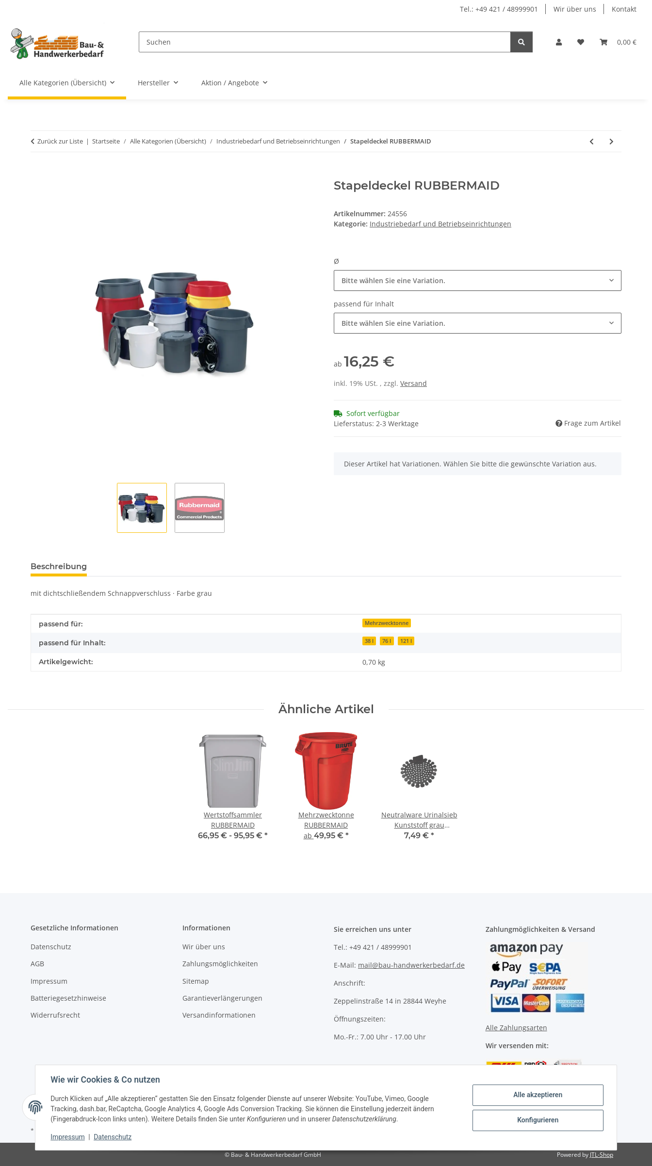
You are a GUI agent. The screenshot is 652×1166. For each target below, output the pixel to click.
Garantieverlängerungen (222, 998)
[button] (559, 42)
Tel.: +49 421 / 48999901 (499, 9)
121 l (406, 641)
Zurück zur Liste (60, 141)
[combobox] (477, 280)
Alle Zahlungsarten (516, 1027)
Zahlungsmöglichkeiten (220, 963)
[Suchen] (325, 42)
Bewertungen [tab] (130, 566)
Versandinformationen (219, 1015)
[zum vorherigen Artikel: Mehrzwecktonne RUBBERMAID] (592, 141)
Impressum (68, 1137)
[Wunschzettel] (581, 42)
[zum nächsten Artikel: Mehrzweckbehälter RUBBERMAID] (611, 141)
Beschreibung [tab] (59, 566)
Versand (413, 383)
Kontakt (624, 9)
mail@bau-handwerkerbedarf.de (411, 965)
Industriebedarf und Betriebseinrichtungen (440, 223)
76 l (386, 641)
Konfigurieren (537, 1120)
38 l (369, 641)
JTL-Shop (601, 1154)
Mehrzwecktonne (386, 623)
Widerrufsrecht (55, 1015)
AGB (37, 963)
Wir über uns (575, 9)
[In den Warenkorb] (38, 173)
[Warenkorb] (618, 42)
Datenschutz (113, 1137)
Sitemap (195, 981)
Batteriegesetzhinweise (68, 998)
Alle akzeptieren (537, 1095)
